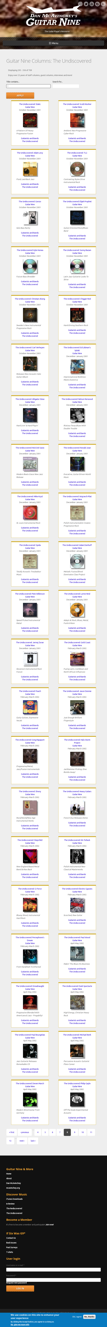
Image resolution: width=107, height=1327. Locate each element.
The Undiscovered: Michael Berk (77, 1035)
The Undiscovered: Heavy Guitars (77, 791)
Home (8, 1174)
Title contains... (12, 82)
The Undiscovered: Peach (30, 691)
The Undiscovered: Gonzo (30, 201)
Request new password (16, 1283)
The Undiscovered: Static (30, 104)
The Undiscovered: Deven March (30, 1083)
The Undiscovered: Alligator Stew (29, 399)
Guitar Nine (30, 107)
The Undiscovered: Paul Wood (77, 937)
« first (11, 1132)
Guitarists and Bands (30, 138)
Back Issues (11, 1243)
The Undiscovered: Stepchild (29, 840)
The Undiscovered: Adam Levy (30, 153)
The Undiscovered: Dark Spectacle (77, 986)
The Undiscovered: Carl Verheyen (29, 347)
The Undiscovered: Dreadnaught (30, 986)
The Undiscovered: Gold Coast (77, 642)
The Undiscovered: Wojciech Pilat (77, 496)
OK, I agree (77, 1325)
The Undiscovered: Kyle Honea (30, 250)
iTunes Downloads (14, 1199)
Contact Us (11, 1238)
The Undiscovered (30, 141)
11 (91, 1132)
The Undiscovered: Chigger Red (77, 299)
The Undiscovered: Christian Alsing (30, 299)
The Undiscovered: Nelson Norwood (77, 399)
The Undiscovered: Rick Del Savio (30, 448)
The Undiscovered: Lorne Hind (77, 594)
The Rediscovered (14, 1208)
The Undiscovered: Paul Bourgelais (30, 1035)
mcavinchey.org (13, 1188)
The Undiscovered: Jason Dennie (77, 691)
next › (22, 1141)
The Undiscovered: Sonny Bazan (77, 250)
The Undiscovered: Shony (30, 791)
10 (83, 1132)
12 (10, 1141)
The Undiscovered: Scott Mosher (77, 104)
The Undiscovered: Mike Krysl (30, 496)
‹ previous (24, 1132)
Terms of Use (68, 1318)
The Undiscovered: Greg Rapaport (29, 740)
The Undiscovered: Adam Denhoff (77, 545)
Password (11, 1275)
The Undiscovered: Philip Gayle (77, 1083)
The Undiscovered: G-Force (30, 889)
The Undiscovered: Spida (30, 545)
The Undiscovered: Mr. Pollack (77, 840)
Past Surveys (11, 1247)
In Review (10, 1204)
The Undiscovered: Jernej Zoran (30, 642)
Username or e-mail (15, 1265)
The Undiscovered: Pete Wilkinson (30, 594)
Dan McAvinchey (13, 1183)
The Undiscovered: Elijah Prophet (77, 201)
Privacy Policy (87, 1318)
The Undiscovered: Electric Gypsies (77, 889)
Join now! (49, 1225)
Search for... (58, 82)
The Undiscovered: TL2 (77, 153)
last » (33, 1141)
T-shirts (9, 1252)
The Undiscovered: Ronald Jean (77, 448)
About (9, 1178)
